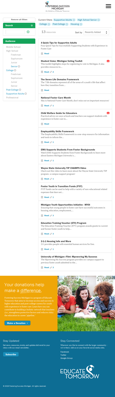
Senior (14, 66)
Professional (12, 97)
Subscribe (11, 354)
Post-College (12, 89)
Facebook (64, 351)
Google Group (66, 358)
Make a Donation (17, 323)
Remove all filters (19, 19)
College (9, 70)
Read (46, 53)
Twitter (63, 355)
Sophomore (16, 58)
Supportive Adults (15, 93)
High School (12, 50)
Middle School (13, 46)
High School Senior (87, 19)
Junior (14, 62)
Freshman (16, 54)
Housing (75, 24)
